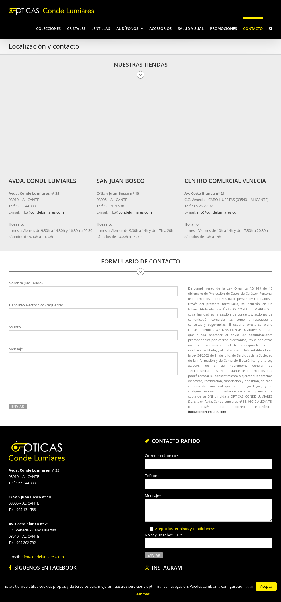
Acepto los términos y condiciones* (185, 528)
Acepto (266, 586)
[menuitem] (51, 28)
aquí (249, 586)
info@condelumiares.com (42, 212)
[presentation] (52, 392)
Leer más (142, 594)
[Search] (270, 28)
